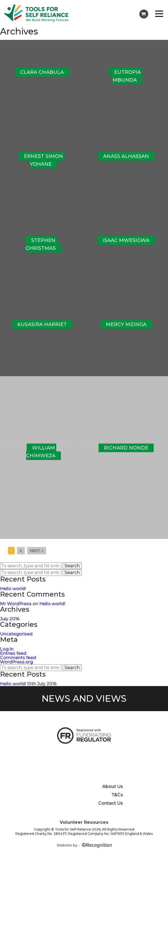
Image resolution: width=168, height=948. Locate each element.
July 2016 (9, 625)
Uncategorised (16, 640)
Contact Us (110, 810)
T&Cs (117, 802)
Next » (36, 557)
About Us (112, 793)
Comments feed (18, 664)
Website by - (84, 852)
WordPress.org (16, 669)
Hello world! (13, 595)
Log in (6, 656)
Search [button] (72, 572)
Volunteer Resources (84, 829)
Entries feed (13, 660)
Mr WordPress (16, 610)
